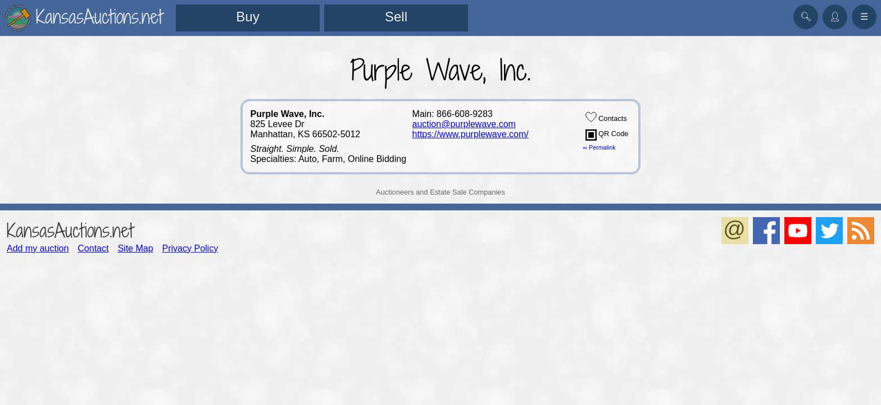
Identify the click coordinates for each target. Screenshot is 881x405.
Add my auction (38, 248)
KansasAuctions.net (70, 230)
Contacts (606, 117)
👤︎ (835, 16)
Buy (247, 16)
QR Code (607, 135)
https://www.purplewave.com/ (470, 134)
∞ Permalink (599, 147)
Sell (396, 16)
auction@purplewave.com (464, 124)
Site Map (135, 248)
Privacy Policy (190, 248)
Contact (93, 248)
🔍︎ (805, 16)
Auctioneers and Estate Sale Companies (440, 192)
